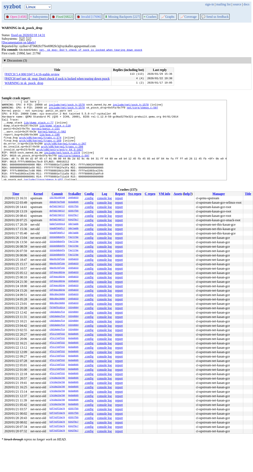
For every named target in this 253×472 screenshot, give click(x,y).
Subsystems (39, 16)
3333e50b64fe (57, 237)
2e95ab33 (73, 197)
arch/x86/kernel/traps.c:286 (62, 156)
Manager (218, 193)
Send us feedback (215, 16)
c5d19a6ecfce (57, 312)
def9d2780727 (57, 206)
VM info (164, 193)
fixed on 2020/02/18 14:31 (28, 35)
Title (248, 193)
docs (246, 4)
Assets (178, 193)
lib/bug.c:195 (49, 141)
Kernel (38, 193)
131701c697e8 (57, 197)
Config (89, 193)
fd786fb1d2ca (57, 307)
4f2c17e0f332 (57, 334)
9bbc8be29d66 (57, 294)
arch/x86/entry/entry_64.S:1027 (59, 159)
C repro (150, 193)
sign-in (209, 4)
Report (120, 193)
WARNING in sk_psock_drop (24, 83)
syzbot (12, 6)
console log (104, 198)
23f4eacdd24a (57, 272)
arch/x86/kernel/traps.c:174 (40, 145)
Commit (57, 193)
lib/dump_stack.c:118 (55, 131)
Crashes (150, 16)
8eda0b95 (73, 202)
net (28, 38)
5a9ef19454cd (57, 224)
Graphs (167, 16)
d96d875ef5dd (57, 202)
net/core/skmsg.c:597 (142, 109)
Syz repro (134, 193)
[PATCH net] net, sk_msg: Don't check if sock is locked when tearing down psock (57, 78)
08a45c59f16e (57, 259)
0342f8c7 (73, 215)
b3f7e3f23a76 (57, 408)
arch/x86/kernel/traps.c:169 (40, 149)
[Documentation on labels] (19, 42)
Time (15, 193)
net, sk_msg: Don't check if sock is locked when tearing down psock (90, 50)
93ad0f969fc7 (57, 228)
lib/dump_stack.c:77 (38, 127)
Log (104, 193)
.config (88, 198)
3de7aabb (73, 224)
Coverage (188, 16)
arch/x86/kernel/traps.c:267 (65, 152)
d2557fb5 (73, 206)
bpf (22, 38)
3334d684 (73, 307)
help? (187, 193)
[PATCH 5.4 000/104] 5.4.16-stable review (32, 74)
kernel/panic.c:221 (46, 134)
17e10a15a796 (57, 378)
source (237, 4)
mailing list (223, 4)
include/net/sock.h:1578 (67, 106)
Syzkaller (74, 193)
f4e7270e (73, 237)
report (119, 198)
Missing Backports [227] (122, 16)
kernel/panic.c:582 (52, 138)
